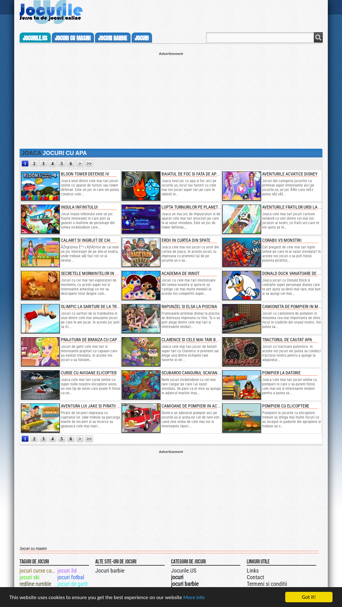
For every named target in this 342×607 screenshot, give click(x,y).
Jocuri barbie (109, 570)
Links (253, 570)
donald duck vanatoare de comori (297, 273)
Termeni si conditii (267, 583)
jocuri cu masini (73, 38)
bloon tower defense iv (85, 173)
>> (89, 163)
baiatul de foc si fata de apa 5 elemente (202, 173)
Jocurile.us (35, 38)
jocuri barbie (112, 38)
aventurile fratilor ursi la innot (296, 207)
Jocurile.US (183, 570)
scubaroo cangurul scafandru (193, 372)
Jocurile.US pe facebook (213, 569)
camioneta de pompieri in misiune (296, 306)
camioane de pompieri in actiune (195, 405)
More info (194, 597)
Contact (255, 577)
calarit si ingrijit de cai (85, 240)
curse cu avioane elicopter (88, 372)
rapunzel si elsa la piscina (189, 306)
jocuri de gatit (72, 583)
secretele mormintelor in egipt (93, 273)
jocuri (142, 38)
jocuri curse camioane (38, 570)
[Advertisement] (171, 100)
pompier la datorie (281, 372)
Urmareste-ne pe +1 (200, 569)
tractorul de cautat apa (287, 339)
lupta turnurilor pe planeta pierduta (200, 207)
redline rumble (35, 583)
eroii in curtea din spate (186, 240)
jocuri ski (29, 577)
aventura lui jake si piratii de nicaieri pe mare (108, 405)
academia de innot (180, 273)
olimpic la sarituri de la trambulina (98, 306)
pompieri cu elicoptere (285, 405)
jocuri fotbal (70, 577)
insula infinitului (79, 207)
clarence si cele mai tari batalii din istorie (206, 339)
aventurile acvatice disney (289, 173)
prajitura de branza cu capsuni (93, 339)
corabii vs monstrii (282, 240)
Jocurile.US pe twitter (206, 569)
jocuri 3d (67, 570)
